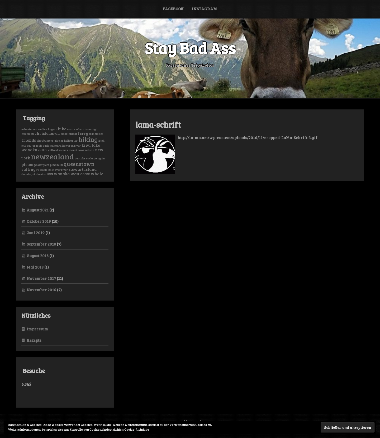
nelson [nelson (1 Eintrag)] (89, 150)
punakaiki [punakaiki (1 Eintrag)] (56, 165)
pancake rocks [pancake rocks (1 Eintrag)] (84, 158)
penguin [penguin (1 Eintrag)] (99, 158)
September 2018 (41, 244)
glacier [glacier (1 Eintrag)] (58, 140)
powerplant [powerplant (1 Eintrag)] (41, 165)
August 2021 (38, 210)
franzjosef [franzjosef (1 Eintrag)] (96, 134)
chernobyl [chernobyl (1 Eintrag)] (90, 129)
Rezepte (34, 340)
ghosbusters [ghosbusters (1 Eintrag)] (45, 140)
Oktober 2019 (39, 221)
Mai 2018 (35, 267)
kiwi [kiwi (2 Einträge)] (86, 145)
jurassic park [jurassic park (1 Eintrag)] (40, 145)
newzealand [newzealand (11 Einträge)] (52, 156)
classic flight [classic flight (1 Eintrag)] (69, 134)
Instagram (204, 8)
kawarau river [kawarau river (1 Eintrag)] (71, 145)
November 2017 (41, 278)
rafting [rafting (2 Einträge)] (28, 169)
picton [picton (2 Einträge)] (27, 164)
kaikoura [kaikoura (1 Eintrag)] (55, 145)
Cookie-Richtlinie (136, 429)
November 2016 (41, 289)
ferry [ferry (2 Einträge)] (83, 133)
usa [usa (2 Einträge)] (50, 173)
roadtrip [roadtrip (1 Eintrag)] (42, 170)
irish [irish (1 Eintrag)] (101, 140)
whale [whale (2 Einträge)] (97, 173)
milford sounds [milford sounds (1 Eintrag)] (58, 150)
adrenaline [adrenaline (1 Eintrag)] (40, 129)
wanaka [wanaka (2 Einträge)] (62, 173)
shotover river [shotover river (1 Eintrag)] (58, 170)
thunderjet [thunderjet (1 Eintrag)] (28, 174)
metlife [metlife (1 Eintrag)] (42, 150)
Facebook (173, 8)
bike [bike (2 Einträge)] (62, 128)
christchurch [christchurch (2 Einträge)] (47, 133)
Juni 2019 (36, 232)
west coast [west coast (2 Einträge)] (80, 173)
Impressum (37, 328)
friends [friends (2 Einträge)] (28, 140)
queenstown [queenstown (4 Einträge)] (79, 164)
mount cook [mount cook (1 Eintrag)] (76, 150)
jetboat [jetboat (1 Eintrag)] (26, 145)
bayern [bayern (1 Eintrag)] (52, 129)
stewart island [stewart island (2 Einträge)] (83, 169)
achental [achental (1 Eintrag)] (26, 129)
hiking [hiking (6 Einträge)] (88, 139)
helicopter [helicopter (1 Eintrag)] (71, 140)
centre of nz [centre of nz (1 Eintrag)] (75, 129)
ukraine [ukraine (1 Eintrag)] (41, 174)
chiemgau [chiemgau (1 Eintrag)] (27, 134)
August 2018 (38, 255)
